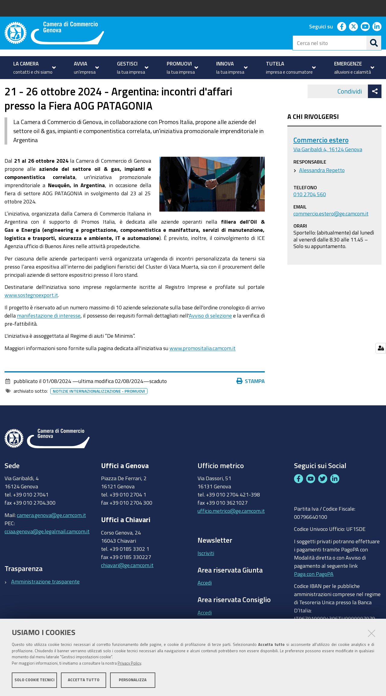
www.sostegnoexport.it (31, 312)
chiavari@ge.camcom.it (127, 582)
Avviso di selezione (210, 332)
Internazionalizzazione (76, 85)
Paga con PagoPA (314, 590)
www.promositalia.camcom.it (202, 365)
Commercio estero (321, 156)
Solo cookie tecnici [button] (34, 680)
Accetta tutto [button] (84, 680)
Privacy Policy (129, 664)
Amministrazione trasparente (45, 598)
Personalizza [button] (133, 680)
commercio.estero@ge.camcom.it (331, 230)
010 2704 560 (309, 211)
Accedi (205, 599)
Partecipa (119, 85)
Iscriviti (206, 570)
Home (8, 85)
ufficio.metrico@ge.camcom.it (231, 528)
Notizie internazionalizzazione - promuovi (99, 408)
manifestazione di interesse (49, 332)
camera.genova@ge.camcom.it (51, 532)
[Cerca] (373, 42)
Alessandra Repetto (322, 187)
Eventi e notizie (154, 85)
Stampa (250, 398)
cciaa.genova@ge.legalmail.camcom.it (47, 548)
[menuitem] (34, 67)
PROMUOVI (30, 85)
